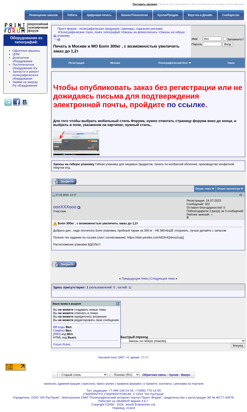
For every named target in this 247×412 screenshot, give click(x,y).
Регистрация (76, 62)
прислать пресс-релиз (98, 383)
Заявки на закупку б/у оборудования (25, 83)
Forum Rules (61, 344)
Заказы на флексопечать (140, 32)
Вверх (185, 375)
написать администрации (62, 383)
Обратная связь (154, 375)
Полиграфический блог (175, 62)
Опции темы (203, 188)
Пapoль (197, 44)
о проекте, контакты (157, 383)
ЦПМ (16, 54)
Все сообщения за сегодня (208, 4)
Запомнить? (233, 39)
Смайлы (59, 330)
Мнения (115, 62)
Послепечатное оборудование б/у (25, 66)
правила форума (129, 383)
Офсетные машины (26, 50)
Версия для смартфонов (174, 4)
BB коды (59, 327)
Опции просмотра (228, 188)
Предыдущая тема (135, 278)
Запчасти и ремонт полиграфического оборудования (26, 75)
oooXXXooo (64, 206)
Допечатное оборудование (22, 59)
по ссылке (186, 104)
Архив (173, 375)
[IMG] (57, 334)
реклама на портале (189, 383)
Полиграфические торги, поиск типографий (89, 32)
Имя (195, 39)
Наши (231, 62)
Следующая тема (162, 278)
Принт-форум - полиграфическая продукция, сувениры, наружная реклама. (110, 28)
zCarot (130, 408)
